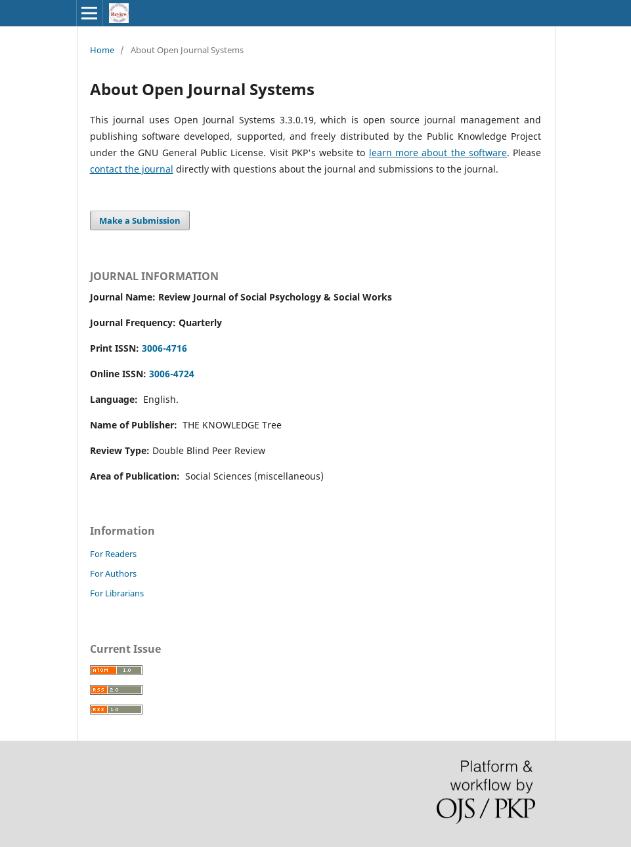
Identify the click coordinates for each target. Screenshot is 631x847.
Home (102, 50)
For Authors (113, 573)
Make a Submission (140, 220)
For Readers (113, 554)
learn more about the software (438, 152)
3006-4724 (171, 373)
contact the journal (131, 169)
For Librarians (117, 593)
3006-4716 (164, 348)
